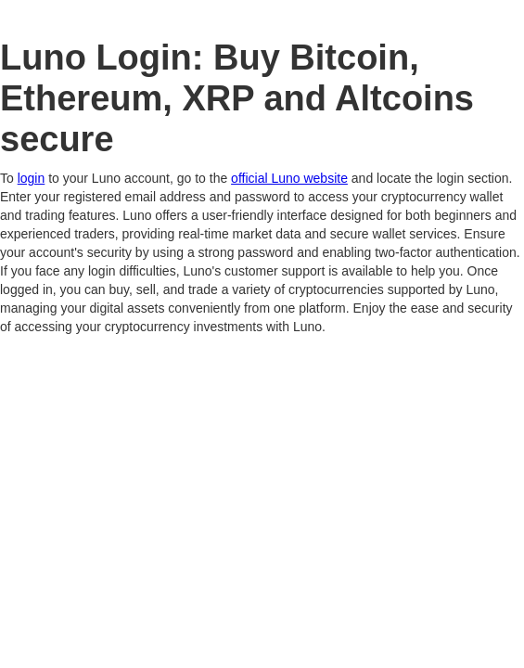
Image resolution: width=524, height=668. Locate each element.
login (31, 178)
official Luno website (289, 178)
